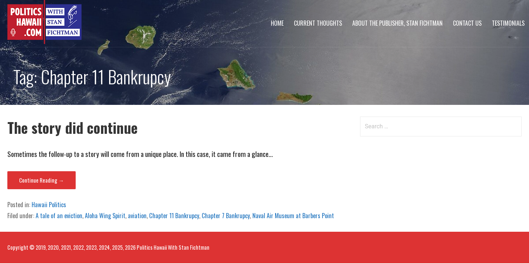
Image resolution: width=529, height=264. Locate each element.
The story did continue (72, 127)
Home (277, 23)
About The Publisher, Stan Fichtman (397, 23)
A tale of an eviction (59, 215)
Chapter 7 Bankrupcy (226, 215)
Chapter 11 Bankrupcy (174, 215)
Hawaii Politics (49, 204)
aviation (137, 215)
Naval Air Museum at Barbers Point (293, 215)
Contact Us (467, 23)
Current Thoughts (318, 23)
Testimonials (508, 23)
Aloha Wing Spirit (105, 215)
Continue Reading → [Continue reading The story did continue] (41, 180)
